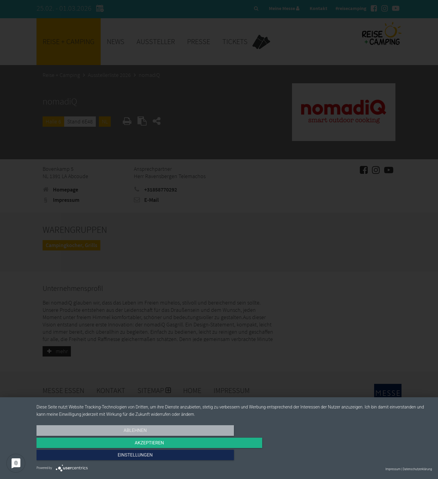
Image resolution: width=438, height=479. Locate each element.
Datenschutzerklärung (417, 469)
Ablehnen (95, 457)
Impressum (393, 469)
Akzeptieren (234, 457)
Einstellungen (372, 457)
